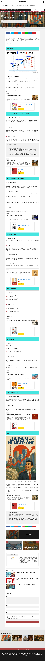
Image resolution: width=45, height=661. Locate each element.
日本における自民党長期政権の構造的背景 (39, 643)
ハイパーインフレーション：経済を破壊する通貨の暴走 (25, 584)
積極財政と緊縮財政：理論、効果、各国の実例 (15, 374)
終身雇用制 (19, 21)
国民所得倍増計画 (5, 21)
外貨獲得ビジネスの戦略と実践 (12, 271)
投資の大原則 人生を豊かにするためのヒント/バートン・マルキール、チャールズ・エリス (19, 415)
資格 (3, 5)
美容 (22, 653)
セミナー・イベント (26, 5)
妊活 (17, 5)
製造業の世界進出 (23, 21)
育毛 (35, 653)
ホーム (3, 653)
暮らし (15, 5)
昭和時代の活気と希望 (11, 160)
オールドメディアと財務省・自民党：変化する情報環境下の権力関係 (19, 320)
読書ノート (20, 5)
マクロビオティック (17, 653)
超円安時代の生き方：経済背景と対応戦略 (14, 215)
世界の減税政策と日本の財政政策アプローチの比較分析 (17, 643)
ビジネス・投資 (11, 5)
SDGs (22, 655)
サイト (7, 612)
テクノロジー (41, 653)
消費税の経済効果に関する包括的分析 (14, 95)
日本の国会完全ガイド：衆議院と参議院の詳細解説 (28, 643)
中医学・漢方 (26, 653)
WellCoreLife (22, 2)
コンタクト (33, 655)
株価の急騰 (16, 21)
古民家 (15, 9)
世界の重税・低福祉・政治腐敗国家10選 (14, 495)
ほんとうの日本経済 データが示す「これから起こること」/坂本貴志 (27, 579)
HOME (2, 27)
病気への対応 (31, 653)
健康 (12, 653)
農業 (37, 653)
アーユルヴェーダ (8, 653)
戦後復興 (11, 21)
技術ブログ (39, 5)
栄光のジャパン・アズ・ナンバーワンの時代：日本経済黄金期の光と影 (16, 27)
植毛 (13, 9)
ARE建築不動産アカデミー (33, 5)
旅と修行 (3, 654)
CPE (11, 9)
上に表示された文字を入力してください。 (12, 618)
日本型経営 (13, 21)
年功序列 (9, 21)
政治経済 (6, 5)
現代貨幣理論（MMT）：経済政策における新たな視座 (25, 572)
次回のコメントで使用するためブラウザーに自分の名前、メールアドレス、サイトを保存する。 (20, 616)
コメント (7, 596)
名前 (7, 605)
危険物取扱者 (9, 9)
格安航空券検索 (17, 655)
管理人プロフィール (27, 655)
